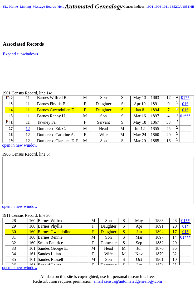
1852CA (175, 6)
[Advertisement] (134, 49)
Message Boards (44, 6)
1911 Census (98, 241)
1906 (157, 6)
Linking (25, 6)
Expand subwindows (20, 54)
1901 (149, 6)
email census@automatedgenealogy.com (128, 281)
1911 (165, 6)
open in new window (19, 145)
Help (60, 6)
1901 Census (98, 119)
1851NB (188, 6)
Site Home (10, 6)
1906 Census (98, 180)
